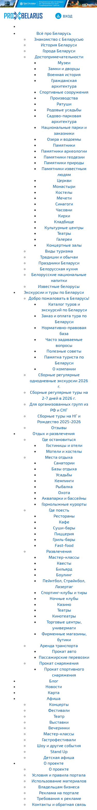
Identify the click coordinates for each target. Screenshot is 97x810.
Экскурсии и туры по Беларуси (54, 292)
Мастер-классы (58, 733)
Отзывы (59, 427)
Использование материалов (59, 780)
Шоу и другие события (59, 745)
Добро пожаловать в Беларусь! (58, 298)
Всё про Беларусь (53, 33)
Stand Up (59, 751)
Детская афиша (58, 757)
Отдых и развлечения (54, 433)
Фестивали (59, 710)
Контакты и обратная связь (59, 804)
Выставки (59, 722)
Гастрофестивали (59, 739)
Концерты (59, 704)
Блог (53, 680)
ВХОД (67, 16)
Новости (54, 686)
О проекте (54, 763)
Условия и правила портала (59, 774)
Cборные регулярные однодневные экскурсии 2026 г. (59, 380)
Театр (59, 716)
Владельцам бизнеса (58, 786)
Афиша (54, 698)
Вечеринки (59, 727)
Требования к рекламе (59, 798)
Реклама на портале (59, 792)
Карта (53, 692)
